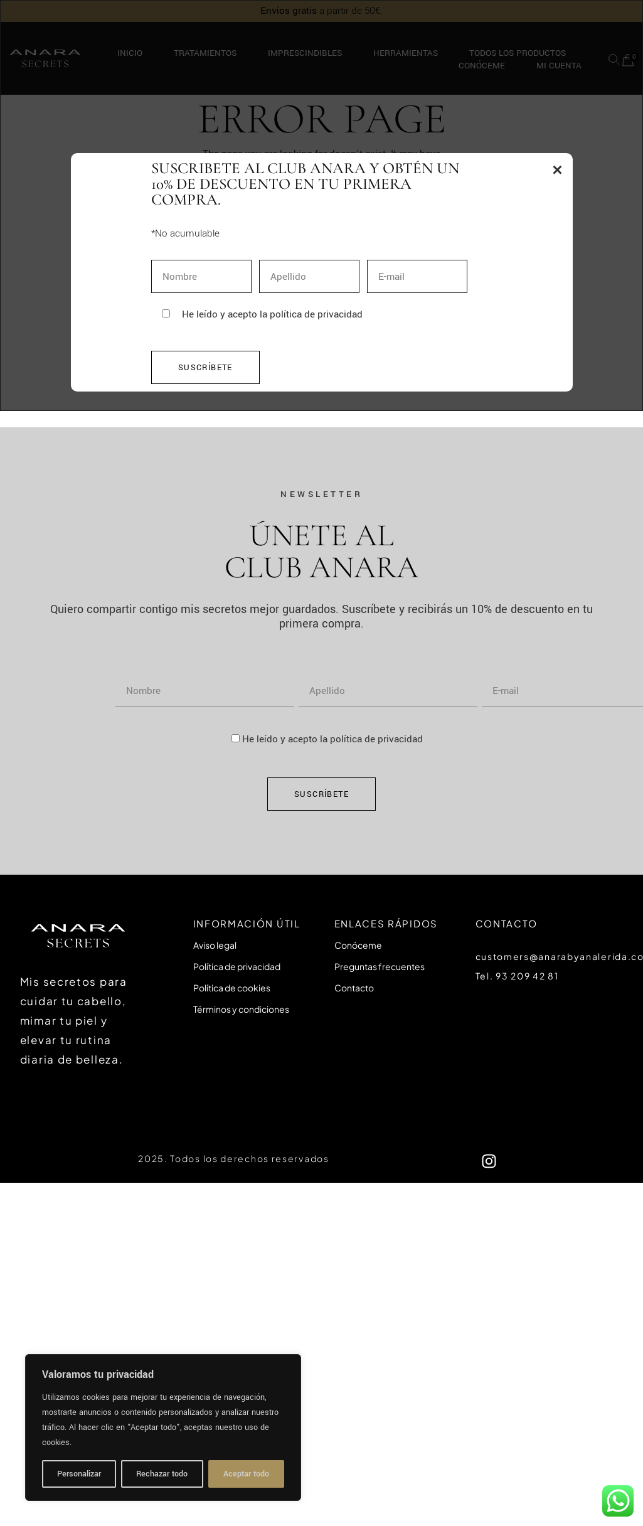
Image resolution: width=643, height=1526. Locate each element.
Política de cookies (231, 987)
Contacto (354, 987)
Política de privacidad (236, 966)
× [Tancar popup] (557, 169)
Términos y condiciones (241, 1009)
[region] (163, 1427)
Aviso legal (214, 945)
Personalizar (79, 1474)
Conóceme (358, 945)
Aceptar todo (246, 1474)
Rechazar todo (162, 1474)
